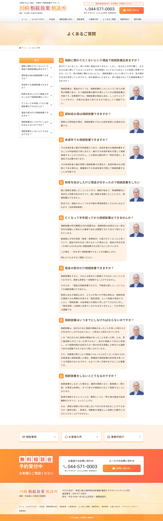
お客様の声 (72, 507)
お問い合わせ (115, 507)
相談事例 (63, 507)
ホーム (21, 507)
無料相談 (105, 507)
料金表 (42, 507)
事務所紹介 (96, 507)
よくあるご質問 (84, 507)
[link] (39, 437)
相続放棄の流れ (52, 507)
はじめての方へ (31, 507)
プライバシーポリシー (130, 507)
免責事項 (22, 511)
